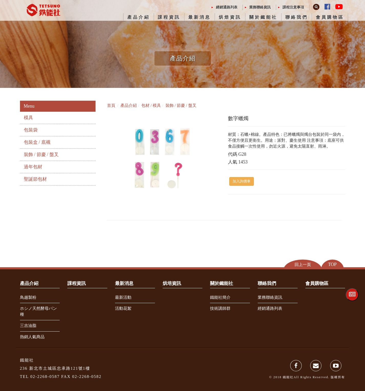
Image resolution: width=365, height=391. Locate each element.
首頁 (111, 105)
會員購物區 (330, 17)
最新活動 (123, 297)
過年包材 (33, 166)
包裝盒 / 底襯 (37, 142)
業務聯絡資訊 (260, 7)
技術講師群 (220, 308)
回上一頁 (303, 264)
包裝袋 (31, 129)
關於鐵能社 (263, 17)
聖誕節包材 (35, 179)
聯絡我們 (296, 17)
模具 (28, 117)
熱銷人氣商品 (32, 337)
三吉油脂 (28, 325)
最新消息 (199, 17)
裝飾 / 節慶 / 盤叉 (41, 154)
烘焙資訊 (230, 17)
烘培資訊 (172, 283)
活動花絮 (123, 308)
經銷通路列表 (226, 7)
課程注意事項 (293, 7)
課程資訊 (169, 17)
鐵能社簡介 (220, 297)
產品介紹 (138, 17)
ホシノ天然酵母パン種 (38, 311)
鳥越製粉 (28, 297)
